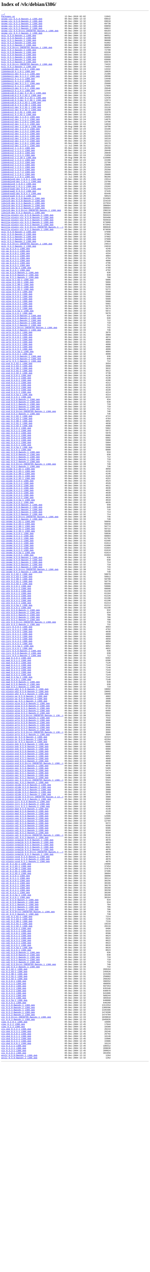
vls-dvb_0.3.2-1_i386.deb (16, 1232)
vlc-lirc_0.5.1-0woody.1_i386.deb (21, 784)
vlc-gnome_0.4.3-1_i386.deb (17, 652)
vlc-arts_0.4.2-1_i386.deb (16, 407)
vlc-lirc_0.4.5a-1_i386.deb (17, 772)
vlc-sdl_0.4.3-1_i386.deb (16, 1126)
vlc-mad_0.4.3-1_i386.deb (16, 801)
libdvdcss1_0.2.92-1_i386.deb (18, 135)
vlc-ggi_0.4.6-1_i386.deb (16, 537)
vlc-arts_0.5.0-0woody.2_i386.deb (21, 428)
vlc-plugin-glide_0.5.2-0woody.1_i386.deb (26, 948)
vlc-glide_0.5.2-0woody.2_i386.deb (21, 614)
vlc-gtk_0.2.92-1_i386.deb (16, 698)
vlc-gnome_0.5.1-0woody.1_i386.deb (21, 672)
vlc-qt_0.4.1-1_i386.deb (15, 1057)
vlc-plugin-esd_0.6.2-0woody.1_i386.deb (24, 916)
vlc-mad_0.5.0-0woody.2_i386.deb (20, 818)
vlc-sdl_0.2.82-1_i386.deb (16, 1097)
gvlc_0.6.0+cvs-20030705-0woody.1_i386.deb (26, 54)
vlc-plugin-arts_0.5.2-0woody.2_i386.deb (25, 873)
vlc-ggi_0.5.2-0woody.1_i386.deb (20, 548)
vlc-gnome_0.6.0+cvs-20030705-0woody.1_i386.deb (29, 680)
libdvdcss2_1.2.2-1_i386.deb (18, 189)
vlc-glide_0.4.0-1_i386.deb (17, 580)
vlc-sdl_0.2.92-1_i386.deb (16, 1108)
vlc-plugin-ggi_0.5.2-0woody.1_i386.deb (24, 927)
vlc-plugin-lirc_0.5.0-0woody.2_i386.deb (25, 962)
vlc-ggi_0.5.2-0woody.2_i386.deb (20, 551)
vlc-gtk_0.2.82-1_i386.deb (16, 686)
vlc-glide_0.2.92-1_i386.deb (18, 571)
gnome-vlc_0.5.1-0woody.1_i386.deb (21, 25)
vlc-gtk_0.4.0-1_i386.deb (16, 706)
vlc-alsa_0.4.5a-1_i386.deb (17, 370)
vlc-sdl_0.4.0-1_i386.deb (16, 1117)
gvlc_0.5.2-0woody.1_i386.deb (18, 48)
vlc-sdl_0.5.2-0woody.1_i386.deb (20, 1149)
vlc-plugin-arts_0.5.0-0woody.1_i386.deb (25, 861)
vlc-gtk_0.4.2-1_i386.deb (16, 712)
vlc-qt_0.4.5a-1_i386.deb (16, 1071)
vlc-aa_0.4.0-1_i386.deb (15, 301)
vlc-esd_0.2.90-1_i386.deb (16, 439)
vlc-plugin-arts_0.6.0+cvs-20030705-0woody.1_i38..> (32, 876)
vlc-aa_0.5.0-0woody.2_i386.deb (20, 327)
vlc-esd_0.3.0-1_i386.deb (16, 448)
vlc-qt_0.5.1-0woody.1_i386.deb (20, 1083)
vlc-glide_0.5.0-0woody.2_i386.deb (21, 606)
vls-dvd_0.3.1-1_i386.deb (16, 1241)
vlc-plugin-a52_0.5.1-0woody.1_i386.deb (24, 830)
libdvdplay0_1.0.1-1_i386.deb (18, 221)
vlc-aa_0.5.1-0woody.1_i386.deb (20, 330)
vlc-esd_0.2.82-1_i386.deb (16, 433)
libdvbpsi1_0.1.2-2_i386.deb (18, 94)
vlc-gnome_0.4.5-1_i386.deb (17, 657)
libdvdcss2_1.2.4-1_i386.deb (18, 195)
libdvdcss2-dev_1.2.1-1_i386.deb (20, 146)
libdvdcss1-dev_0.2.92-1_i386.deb (21, 129)
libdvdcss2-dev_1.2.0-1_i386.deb (20, 143)
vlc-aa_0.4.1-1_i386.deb (15, 304)
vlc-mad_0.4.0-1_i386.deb (16, 792)
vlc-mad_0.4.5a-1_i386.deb (16, 810)
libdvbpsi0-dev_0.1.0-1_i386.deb (20, 80)
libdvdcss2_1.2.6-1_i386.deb (18, 201)
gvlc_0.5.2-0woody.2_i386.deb (18, 51)
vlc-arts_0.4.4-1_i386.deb (16, 413)
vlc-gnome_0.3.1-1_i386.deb (17, 640)
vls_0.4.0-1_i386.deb (13, 1261)
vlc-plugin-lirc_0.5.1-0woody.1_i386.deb (25, 965)
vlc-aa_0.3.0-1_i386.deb (15, 295)
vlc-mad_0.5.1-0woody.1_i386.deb (20, 821)
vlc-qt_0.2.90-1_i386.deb (16, 1040)
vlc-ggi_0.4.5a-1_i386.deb (16, 534)
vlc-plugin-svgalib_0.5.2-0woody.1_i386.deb (27, 1014)
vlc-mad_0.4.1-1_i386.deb (16, 795)
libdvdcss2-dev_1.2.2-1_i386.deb (20, 152)
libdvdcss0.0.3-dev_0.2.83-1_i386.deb (23, 114)
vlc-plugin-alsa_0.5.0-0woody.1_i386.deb (25, 841)
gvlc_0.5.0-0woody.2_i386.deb (18, 43)
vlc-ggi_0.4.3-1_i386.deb (16, 525)
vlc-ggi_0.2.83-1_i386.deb (16, 499)
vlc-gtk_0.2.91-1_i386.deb (16, 695)
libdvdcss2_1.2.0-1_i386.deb (18, 181)
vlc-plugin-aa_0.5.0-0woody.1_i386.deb (24, 833)
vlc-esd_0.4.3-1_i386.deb (16, 462)
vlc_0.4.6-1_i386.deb (13, 1200)
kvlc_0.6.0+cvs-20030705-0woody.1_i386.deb (26, 74)
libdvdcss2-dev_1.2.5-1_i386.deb (20, 160)
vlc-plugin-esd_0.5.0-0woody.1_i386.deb (24, 899)
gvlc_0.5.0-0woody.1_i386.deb (18, 40)
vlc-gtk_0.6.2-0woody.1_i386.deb (20, 746)
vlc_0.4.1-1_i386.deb (13, 1183)
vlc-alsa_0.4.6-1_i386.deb (16, 373)
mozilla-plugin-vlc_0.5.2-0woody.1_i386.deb (27, 264)
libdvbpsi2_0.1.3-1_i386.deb (18, 100)
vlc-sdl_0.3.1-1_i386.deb (16, 1114)
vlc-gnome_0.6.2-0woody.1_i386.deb (21, 683)
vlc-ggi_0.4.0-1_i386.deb (16, 517)
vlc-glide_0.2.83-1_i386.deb (18, 563)
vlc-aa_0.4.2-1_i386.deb (15, 307)
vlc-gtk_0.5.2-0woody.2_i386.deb (20, 741)
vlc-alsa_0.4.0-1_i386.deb (16, 353)
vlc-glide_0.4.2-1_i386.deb (17, 586)
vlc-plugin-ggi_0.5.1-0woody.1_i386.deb (24, 925)
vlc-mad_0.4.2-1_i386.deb (16, 798)
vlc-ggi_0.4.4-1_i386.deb (16, 528)
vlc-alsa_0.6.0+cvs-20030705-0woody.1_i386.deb (29, 390)
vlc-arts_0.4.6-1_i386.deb (16, 422)
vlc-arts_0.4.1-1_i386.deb (16, 405)
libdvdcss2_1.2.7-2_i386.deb (18, 204)
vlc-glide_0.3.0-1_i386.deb (17, 574)
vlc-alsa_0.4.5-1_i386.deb (16, 367)
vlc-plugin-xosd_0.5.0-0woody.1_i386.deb (25, 1025)
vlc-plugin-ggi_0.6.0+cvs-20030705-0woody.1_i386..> (32, 933)
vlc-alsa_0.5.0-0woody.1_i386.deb (21, 376)
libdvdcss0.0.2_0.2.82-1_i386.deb (21, 112)
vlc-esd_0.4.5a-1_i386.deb (16, 471)
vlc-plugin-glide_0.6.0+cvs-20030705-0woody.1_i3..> (32, 953)
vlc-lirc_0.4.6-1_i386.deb (16, 775)
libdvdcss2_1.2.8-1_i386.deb (18, 206)
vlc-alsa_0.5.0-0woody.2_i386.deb (21, 379)
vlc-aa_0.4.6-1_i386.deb (15, 321)
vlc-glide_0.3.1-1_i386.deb (17, 577)
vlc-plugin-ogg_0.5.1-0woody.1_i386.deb (24, 982)
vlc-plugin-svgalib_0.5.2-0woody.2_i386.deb (27, 1017)
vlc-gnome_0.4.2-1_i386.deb (17, 649)
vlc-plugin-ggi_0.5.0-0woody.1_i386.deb (24, 919)
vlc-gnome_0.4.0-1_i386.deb (17, 643)
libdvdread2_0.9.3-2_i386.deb (18, 227)
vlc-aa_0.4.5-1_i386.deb (15, 316)
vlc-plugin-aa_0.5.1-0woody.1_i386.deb (24, 838)
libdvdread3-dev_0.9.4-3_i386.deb (21, 229)
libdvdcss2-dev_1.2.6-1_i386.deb (20, 163)
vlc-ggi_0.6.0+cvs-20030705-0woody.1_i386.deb (28, 554)
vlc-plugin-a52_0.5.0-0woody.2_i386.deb (24, 827)
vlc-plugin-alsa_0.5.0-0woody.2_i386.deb (25, 844)
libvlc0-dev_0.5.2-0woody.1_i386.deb (23, 244)
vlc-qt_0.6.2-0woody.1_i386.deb (20, 1094)
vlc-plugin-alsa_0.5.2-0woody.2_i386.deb (25, 853)
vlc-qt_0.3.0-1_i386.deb (15, 1048)
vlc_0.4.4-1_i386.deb (13, 1192)
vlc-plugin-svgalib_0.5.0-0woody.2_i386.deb (27, 1008)
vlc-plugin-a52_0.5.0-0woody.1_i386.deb (24, 824)
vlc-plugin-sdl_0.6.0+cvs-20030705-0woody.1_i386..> (32, 999)
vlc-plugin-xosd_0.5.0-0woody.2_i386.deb (25, 1028)
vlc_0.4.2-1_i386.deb (13, 1186)
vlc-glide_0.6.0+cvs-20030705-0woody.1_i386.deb (29, 617)
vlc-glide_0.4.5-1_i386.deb (17, 594)
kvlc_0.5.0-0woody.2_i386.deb (18, 63)
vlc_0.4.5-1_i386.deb (13, 1195)
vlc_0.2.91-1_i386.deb (14, 1169)
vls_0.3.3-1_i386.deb (13, 1258)
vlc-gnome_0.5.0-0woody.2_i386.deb (21, 669)
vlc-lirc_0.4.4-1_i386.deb (16, 767)
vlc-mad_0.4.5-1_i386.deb (16, 807)
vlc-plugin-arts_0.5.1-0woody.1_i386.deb (25, 867)
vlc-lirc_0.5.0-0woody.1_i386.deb (21, 778)
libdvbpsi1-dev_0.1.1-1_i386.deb (20, 86)
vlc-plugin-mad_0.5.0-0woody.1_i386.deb (24, 968)
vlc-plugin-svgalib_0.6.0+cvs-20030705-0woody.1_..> (32, 1019)
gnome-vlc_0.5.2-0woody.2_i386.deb (21, 31)
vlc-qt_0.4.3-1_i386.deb (15, 1062)
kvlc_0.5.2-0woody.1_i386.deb (18, 69)
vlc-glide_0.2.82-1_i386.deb (18, 560)
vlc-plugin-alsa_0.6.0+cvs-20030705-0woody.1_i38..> (32, 856)
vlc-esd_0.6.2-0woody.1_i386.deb (20, 494)
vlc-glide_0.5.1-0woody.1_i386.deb (21, 609)
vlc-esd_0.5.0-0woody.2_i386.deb (20, 479)
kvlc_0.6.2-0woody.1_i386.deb (18, 77)
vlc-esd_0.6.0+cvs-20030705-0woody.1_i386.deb (28, 491)
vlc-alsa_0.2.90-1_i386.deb (17, 339)
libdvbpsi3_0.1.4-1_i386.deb (18, 106)
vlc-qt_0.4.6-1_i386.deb (15, 1074)
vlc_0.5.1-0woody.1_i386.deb (18, 1209)
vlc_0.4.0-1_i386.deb (13, 1180)
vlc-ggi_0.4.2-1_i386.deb (16, 522)
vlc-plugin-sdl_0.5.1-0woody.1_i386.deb (24, 991)
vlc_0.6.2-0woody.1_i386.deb (18, 1220)
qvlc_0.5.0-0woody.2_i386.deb (18, 278)
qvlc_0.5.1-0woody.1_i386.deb (18, 281)
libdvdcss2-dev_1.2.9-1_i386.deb (20, 172)
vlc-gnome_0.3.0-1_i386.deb (17, 637)
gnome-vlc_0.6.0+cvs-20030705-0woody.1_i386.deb (29, 34)
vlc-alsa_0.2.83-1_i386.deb (17, 336)
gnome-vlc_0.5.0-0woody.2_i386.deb (21, 23)
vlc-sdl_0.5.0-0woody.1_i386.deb (20, 1140)
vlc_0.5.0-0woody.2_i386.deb (18, 1206)
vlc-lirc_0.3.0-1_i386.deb (16, 749)
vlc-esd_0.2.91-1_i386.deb (16, 442)
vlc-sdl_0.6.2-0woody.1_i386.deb (20, 1157)
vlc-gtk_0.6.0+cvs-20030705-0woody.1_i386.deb (28, 744)
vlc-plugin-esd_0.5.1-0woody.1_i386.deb (24, 904)
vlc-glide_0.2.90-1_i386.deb (18, 565)
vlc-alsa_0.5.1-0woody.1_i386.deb (21, 382)
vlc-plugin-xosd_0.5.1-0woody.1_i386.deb (25, 1031)
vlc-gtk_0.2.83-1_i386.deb (16, 689)
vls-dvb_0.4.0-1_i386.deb (16, 1238)
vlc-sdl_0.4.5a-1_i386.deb (16, 1134)
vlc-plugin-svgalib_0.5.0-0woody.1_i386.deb (27, 1005)
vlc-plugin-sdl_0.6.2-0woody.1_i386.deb (24, 1002)
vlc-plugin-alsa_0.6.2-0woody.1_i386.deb (25, 859)
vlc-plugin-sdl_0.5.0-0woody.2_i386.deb (24, 988)
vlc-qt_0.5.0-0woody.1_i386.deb (20, 1077)
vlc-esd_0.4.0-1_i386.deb (16, 453)
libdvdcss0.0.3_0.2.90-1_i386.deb (21, 123)
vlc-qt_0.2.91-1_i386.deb (16, 1042)
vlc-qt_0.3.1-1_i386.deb (15, 1051)
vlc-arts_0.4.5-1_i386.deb (16, 416)
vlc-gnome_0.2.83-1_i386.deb (18, 626)
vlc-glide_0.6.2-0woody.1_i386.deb (21, 620)
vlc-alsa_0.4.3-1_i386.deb (16, 362)
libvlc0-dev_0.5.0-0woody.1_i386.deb (23, 235)
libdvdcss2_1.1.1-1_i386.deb (18, 178)
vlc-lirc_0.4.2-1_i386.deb (16, 761)
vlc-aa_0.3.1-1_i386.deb (15, 298)
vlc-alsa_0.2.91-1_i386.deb (17, 341)
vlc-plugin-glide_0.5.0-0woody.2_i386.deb (26, 942)
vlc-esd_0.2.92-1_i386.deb (16, 445)
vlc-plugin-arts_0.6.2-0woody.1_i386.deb (25, 879)
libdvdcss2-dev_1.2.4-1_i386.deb (20, 158)
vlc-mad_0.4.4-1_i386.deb (16, 804)
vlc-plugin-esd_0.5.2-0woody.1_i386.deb (24, 907)
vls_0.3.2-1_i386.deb (13, 1255)
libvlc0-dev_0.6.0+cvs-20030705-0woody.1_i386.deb (31, 249)
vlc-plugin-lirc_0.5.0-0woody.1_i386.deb (25, 959)
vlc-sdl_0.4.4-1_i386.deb (16, 1129)
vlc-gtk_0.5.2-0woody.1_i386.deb (20, 738)
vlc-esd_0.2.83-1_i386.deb (16, 436)
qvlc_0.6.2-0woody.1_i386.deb (18, 293)
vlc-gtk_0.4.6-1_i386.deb (16, 726)
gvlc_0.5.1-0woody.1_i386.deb (18, 46)
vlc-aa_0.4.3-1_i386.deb (15, 310)
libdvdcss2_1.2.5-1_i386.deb (18, 198)
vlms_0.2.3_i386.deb (13, 1229)
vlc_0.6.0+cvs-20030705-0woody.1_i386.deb (26, 1218)
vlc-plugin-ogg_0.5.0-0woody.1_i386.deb (24, 976)
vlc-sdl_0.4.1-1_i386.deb (16, 1120)
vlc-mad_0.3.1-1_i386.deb (16, 790)
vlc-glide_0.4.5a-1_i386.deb (18, 597)
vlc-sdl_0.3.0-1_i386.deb (16, 1111)
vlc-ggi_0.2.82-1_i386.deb (16, 497)
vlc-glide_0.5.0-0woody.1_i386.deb (21, 603)
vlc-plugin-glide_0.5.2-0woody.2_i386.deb (26, 950)
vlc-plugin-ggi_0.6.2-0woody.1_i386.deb (24, 936)
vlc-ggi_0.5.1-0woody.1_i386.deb (20, 545)
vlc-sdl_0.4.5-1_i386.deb (16, 1131)
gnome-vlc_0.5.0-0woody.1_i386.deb (21, 20)
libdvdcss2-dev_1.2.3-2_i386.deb (20, 155)
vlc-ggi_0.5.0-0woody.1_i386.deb (20, 540)
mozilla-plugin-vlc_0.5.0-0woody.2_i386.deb (27, 258)
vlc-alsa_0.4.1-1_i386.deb (16, 356)
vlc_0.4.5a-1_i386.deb (14, 1198)
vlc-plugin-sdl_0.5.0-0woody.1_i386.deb (24, 985)
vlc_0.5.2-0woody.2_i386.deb (18, 1215)
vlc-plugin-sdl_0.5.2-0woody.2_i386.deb (24, 996)
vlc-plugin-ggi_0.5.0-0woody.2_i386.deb (24, 922)
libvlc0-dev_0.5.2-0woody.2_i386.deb (23, 247)
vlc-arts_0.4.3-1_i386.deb (16, 410)
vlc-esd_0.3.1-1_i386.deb (16, 451)
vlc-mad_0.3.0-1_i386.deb (16, 787)
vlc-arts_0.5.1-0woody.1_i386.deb (21, 430)
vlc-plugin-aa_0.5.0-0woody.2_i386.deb (24, 836)
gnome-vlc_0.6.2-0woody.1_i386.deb (21, 37)
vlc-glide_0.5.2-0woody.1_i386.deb (21, 611)
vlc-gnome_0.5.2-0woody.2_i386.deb (21, 678)
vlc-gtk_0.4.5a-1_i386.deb (16, 724)
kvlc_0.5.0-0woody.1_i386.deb (18, 60)
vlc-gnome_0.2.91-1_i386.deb (18, 632)
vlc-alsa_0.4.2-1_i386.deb (16, 359)
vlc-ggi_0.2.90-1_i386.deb (16, 502)
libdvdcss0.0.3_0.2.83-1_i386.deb (21, 120)
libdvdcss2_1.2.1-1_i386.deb (18, 183)
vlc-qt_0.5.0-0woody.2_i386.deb (20, 1080)
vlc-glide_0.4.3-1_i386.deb (17, 588)
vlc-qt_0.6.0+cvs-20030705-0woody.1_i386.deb (28, 1091)
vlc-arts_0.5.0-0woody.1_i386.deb (21, 425)
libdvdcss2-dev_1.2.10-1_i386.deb (21, 149)
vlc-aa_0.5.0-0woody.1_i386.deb (20, 324)
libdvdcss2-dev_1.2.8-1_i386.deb (20, 169)
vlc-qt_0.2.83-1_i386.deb (16, 1037)
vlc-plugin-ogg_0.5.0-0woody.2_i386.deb (24, 979)
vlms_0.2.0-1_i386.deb (14, 1223)
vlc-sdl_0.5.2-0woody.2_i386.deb (20, 1152)
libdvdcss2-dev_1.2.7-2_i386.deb (20, 166)
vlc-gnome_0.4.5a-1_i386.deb (18, 660)
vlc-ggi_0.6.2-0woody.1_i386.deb (20, 557)
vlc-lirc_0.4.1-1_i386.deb (16, 758)
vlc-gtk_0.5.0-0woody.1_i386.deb (20, 729)
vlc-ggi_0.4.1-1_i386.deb (16, 520)
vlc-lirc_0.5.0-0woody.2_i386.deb (21, 781)
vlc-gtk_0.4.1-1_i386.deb (16, 709)
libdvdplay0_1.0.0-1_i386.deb (18, 218)
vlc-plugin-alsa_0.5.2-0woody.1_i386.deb (25, 850)
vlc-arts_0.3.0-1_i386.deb (16, 396)
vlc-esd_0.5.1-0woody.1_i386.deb (20, 482)
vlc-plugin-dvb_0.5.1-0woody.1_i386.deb (24, 896)
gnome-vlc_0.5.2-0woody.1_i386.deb (21, 28)
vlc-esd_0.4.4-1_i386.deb (16, 465)
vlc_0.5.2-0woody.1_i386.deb (18, 1212)
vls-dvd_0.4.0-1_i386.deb (16, 1249)
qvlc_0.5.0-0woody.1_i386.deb (18, 275)
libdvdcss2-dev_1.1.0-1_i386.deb (20, 137)
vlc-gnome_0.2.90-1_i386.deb (18, 629)
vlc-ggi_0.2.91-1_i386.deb (16, 505)
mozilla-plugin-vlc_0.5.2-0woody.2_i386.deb (27, 267)
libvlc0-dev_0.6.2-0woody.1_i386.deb (23, 252)
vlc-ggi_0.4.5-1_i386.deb (16, 531)
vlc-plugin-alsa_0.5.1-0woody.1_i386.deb (25, 847)
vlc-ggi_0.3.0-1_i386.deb (16, 511)
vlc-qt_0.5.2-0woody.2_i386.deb (20, 1088)
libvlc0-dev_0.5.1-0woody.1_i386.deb (23, 241)
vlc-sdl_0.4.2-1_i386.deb (16, 1123)
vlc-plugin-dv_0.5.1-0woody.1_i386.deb (24, 887)
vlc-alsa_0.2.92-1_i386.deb (17, 344)
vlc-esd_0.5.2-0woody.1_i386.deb (20, 485)
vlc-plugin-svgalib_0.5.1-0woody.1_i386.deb (27, 1011)
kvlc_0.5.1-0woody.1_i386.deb (18, 66)
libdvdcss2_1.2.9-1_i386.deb (18, 209)
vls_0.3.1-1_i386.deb (13, 1252)
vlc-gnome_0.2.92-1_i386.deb (18, 634)
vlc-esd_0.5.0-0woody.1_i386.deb (20, 476)
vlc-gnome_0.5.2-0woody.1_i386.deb (21, 675)
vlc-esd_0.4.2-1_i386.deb (16, 459)
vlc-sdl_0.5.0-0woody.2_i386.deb (20, 1143)
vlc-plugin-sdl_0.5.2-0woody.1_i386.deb (24, 994)
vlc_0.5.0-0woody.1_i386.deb (18, 1203)
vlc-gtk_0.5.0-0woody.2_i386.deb (20, 732)
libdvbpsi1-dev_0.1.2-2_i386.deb (20, 89)
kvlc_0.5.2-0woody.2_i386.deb (18, 71)
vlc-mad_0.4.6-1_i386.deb (16, 813)
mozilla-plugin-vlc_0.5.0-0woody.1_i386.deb (27, 255)
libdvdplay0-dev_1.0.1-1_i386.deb (21, 215)
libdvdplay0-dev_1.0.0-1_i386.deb (21, 212)
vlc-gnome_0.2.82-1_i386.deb (18, 623)
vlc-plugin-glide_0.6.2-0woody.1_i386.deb (26, 956)
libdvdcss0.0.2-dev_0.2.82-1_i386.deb (23, 109)
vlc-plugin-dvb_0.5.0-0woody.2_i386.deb (24, 893)
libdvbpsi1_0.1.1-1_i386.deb (18, 91)
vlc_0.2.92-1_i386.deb (14, 1172)
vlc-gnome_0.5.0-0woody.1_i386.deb (21, 666)
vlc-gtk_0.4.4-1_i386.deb (16, 718)
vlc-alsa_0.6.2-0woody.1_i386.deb (21, 393)
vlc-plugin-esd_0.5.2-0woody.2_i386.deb (24, 910)
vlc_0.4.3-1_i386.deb (13, 1189)
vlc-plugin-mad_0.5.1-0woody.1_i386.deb (24, 973)
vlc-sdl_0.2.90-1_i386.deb (16, 1103)
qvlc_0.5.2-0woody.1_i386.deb (18, 284)
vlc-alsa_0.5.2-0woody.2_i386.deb (21, 387)
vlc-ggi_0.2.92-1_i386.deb (16, 508)
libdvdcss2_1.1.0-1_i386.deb (18, 175)
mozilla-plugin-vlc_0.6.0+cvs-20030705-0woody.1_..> (32, 270)
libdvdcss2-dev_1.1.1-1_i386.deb (20, 140)
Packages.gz (8, 17)
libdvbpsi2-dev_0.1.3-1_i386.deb (20, 97)
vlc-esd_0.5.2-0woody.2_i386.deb (20, 488)
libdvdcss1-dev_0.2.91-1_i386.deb (21, 126)
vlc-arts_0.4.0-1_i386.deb (16, 402)
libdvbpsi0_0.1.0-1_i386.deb (18, 83)
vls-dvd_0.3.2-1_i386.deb (16, 1243)
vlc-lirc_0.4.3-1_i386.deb (16, 764)
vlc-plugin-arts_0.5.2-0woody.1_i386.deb (25, 870)
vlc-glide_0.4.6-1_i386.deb (17, 600)
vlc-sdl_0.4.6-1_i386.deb (16, 1137)
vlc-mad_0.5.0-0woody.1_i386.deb (20, 815)
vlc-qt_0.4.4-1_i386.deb (15, 1065)
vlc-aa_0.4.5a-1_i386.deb (16, 318)
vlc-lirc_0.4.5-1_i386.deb (16, 769)
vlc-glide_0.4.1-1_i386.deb (17, 583)
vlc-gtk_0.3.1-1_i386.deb (16, 703)
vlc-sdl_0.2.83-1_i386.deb (16, 1100)
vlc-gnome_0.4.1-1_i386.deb (17, 646)
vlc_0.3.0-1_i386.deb (13, 1175)
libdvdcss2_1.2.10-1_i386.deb (18, 186)
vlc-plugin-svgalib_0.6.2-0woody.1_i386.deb (27, 1022)
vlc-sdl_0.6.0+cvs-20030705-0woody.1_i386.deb (28, 1154)
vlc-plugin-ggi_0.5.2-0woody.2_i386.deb (24, 930)
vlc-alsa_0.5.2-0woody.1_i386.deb (21, 385)
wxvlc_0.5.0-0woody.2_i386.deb (19, 1266)
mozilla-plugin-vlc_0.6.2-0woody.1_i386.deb (27, 272)
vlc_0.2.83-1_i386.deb (14, 1163)
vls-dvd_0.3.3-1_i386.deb (16, 1246)
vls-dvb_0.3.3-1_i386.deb (16, 1235)
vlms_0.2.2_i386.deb (13, 1226)
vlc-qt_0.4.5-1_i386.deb (15, 1068)
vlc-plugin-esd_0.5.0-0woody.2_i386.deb (24, 902)
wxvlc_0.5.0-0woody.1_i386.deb (19, 1264)
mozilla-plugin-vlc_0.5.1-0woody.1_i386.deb (27, 261)
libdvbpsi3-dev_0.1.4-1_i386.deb (20, 103)
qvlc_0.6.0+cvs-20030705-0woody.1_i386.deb (26, 290)
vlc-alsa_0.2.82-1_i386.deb (17, 333)
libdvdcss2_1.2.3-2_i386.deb (18, 192)
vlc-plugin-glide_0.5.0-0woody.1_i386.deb (26, 939)
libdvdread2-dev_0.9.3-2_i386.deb (21, 224)
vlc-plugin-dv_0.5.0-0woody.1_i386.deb (24, 882)
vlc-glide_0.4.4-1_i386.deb (17, 591)
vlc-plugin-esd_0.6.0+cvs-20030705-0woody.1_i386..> (32, 913)
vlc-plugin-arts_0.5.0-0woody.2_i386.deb (25, 864)
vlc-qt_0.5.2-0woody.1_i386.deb (20, 1085)
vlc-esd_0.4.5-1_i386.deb (16, 468)
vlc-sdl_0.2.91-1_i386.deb (16, 1106)
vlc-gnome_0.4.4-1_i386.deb (17, 655)
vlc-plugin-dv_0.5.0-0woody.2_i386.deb (24, 884)
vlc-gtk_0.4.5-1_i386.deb (16, 721)
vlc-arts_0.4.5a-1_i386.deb (17, 419)
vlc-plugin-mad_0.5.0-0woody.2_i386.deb (24, 971)
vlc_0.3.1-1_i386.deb (13, 1177)
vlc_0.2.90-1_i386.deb (14, 1166)
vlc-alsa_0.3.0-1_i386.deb (16, 347)
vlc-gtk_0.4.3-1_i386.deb (16, 715)
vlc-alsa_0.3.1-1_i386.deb (16, 350)
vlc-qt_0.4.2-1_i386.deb (15, 1060)
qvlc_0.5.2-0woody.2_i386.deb (18, 287)
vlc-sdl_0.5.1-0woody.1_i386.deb (20, 1146)
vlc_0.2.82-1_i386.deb (14, 1160)
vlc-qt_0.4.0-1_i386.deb (15, 1054)
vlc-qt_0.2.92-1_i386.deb (16, 1045)
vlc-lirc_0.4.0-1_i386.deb (16, 755)
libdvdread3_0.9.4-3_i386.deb (18, 232)
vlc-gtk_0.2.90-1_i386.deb (16, 692)
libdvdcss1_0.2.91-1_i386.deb (18, 132)
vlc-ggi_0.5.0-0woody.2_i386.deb (20, 543)
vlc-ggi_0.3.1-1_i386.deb (16, 514)
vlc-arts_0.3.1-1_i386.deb (16, 399)
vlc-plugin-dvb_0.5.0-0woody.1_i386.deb (24, 890)
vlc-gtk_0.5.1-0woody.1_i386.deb (20, 735)
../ (3, 14)
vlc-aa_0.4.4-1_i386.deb (15, 313)
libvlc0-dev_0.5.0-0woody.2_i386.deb (23, 238)
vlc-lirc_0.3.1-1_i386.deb (16, 752)
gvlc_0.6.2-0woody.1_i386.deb (18, 57)
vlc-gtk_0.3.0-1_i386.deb (16, 701)
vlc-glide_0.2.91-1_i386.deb (18, 568)
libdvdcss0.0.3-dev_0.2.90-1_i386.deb (23, 117)
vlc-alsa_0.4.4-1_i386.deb (16, 364)
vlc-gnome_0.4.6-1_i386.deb (17, 663)
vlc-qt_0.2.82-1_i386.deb (16, 1034)
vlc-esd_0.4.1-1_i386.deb (16, 456)
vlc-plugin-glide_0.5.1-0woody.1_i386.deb (26, 945)
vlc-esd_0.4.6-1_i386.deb (16, 474)
